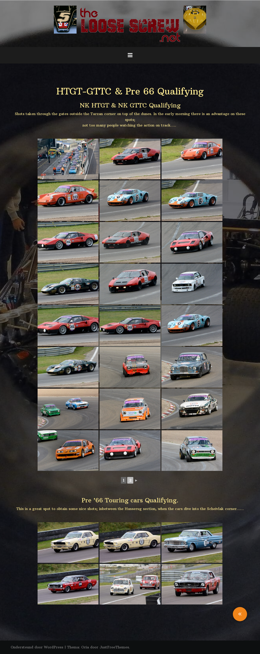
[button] (240, 614)
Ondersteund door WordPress (37, 647)
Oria (85, 647)
